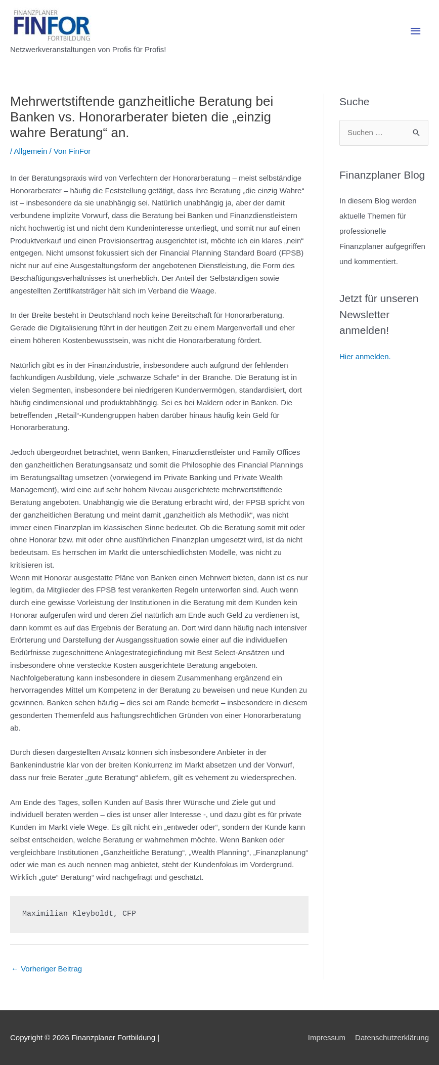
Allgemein (31, 151)
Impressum (326, 1037)
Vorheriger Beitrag (46, 968)
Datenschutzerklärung (392, 1037)
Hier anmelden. (365, 356)
